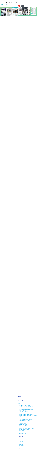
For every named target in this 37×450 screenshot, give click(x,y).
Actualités (21, 444)
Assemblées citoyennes (23, 342)
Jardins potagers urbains (25, 359)
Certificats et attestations (25, 110)
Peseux (22, 154)
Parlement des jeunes (25, 327)
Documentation (24, 225)
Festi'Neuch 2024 (22, 423)
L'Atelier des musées (25, 177)
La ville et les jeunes (25, 393)
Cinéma (22, 173)
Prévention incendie (24, 57)
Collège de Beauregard (23, 430)
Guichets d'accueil (24, 35)
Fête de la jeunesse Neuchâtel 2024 (26, 421)
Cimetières (23, 48)
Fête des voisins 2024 (23, 424)
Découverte (23, 310)
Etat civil (22, 47)
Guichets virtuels (22, 227)
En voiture (23, 138)
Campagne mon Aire (25, 326)
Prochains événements (25, 119)
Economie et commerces (23, 247)
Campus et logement (23, 301)
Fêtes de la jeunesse (25, 291)
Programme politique (25, 232)
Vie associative (24, 390)
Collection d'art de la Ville (26, 171)
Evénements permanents (25, 118)
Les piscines (23, 125)
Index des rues (24, 30)
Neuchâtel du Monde (25, 272)
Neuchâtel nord (24, 350)
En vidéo (22, 160)
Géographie (23, 149)
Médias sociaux (22, 445)
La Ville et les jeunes (23, 324)
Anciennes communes (25, 246)
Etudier (18, 287)
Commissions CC (24, 233)
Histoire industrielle (24, 145)
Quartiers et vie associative (24, 352)
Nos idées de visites (25, 150)
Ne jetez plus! (23, 94)
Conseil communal (22, 228)
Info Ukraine (23, 368)
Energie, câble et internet (25, 32)
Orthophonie (23, 75)
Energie (22, 91)
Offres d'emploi (24, 97)
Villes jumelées (23, 270)
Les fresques (23, 185)
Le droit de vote (24, 263)
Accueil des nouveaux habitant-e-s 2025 (26, 406)
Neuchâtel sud (24, 347)
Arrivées (22, 38)
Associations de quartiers (26, 354)
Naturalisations (24, 45)
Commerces (23, 249)
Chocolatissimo (24, 158)
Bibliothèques (23, 176)
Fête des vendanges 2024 (24, 429)
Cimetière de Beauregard (23, 433)
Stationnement (24, 53)
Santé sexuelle (24, 76)
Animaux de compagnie (25, 70)
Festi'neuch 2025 (22, 416)
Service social (23, 84)
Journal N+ (21, 441)
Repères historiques (25, 142)
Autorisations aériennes (25, 62)
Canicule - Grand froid (23, 100)
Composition (23, 230)
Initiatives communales (25, 264)
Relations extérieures (23, 268)
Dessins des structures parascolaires (26, 409)
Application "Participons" (23, 384)
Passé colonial (23, 147)
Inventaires (23, 305)
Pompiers (23, 58)
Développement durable (23, 89)
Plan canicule (23, 102)
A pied (22, 134)
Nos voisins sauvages (25, 192)
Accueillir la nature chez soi (26, 191)
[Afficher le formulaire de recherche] (22, 6)
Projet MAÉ (23, 292)
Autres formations (22, 300)
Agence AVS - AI (24, 87)
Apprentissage (23, 98)
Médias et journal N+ (21, 439)
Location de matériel (25, 379)
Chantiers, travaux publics (26, 24)
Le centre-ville (23, 252)
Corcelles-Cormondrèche (25, 152)
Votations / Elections (25, 389)
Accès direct (21, 105)
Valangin (22, 155)
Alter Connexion (24, 364)
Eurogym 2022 (21, 432)
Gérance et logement (25, 22)
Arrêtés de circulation (25, 52)
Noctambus (23, 133)
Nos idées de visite (24, 213)
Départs (22, 39)
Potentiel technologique (25, 285)
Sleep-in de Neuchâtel (25, 83)
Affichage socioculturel (25, 373)
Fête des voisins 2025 (23, 418)
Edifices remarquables (25, 143)
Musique (22, 172)
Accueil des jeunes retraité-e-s (24, 405)
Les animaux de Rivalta (25, 174)
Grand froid (23, 104)
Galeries (18, 403)
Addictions (23, 79)
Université (21, 296)
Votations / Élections (23, 332)
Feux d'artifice (23, 378)
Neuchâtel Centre (24, 186)
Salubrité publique (24, 56)
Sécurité (20, 50)
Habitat (20, 18)
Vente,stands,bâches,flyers (26, 377)
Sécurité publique (24, 55)
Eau (22, 31)
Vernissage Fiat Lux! (22, 427)
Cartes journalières (24, 132)
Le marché (23, 183)
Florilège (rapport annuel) (25, 178)
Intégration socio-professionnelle (27, 88)
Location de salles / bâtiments (24, 382)
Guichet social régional (25, 85)
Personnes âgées (24, 69)
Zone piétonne (23, 181)
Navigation (23, 208)
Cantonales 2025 (24, 337)
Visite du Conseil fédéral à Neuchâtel (26, 419)
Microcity (22, 253)
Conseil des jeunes (24, 329)
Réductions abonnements (26, 130)
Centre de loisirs (24, 330)
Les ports (23, 203)
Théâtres (22, 166)
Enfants (22, 67)
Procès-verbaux (24, 243)
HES (20, 295)
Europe (22, 274)
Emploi (20, 95)
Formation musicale (22, 302)
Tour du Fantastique (25, 168)
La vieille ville (23, 184)
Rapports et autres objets (26, 242)
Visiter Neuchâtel (22, 140)
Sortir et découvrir (20, 114)
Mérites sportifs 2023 (23, 425)
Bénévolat (21, 383)
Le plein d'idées (24, 331)
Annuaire (20, 226)
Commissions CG (24, 241)
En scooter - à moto (25, 137)
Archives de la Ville (22, 304)
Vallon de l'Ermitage (24, 196)
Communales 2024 (24, 338)
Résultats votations (24, 341)
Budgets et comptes (23, 275)
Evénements (23, 164)
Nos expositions (24, 308)
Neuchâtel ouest (24, 351)
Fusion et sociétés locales (26, 356)
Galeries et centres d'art (25, 169)
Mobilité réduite (24, 139)
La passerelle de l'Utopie (25, 205)
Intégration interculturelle (25, 362)
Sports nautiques (24, 207)
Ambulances (23, 60)
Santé (20, 72)
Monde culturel (24, 163)
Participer (18, 322)
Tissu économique (24, 254)
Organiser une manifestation (24, 369)
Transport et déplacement (24, 127)
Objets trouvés (24, 36)
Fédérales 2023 (24, 339)
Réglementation (22, 258)
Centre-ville (21, 180)
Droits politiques (22, 261)
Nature (20, 189)
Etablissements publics (25, 250)
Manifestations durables (25, 372)
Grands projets (24, 19)
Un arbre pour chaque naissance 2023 (26, 428)
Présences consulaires (25, 366)
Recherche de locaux (25, 257)
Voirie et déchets (24, 26)
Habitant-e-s (21, 33)
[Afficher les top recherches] (18, 6)
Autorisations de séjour (25, 43)
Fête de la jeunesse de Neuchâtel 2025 (26, 413)
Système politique (24, 267)
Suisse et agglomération (25, 271)
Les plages (23, 204)
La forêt (22, 198)
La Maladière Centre (25, 188)
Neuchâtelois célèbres (25, 146)
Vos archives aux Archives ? (26, 309)
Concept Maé (23, 68)
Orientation (23, 99)
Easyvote (22, 335)
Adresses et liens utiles (25, 80)
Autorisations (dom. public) (26, 374)
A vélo (22, 135)
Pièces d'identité (24, 41)
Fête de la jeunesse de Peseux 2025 (26, 414)
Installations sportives (25, 122)
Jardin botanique (24, 195)
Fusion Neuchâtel (22, 222)
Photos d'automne (22, 410)
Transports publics (24, 129)
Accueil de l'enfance (25, 112)
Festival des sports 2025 (23, 411)
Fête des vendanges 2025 (24, 407)
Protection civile (24, 61)
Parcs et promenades (25, 27)
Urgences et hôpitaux (25, 73)
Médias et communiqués (23, 442)
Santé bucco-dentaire (25, 77)
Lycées (20, 293)
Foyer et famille (22, 65)
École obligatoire (22, 289)
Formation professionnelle (24, 297)
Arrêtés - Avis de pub (25, 240)
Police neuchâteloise (25, 64)
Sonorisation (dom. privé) (25, 376)
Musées (22, 167)
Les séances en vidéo (25, 238)
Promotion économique (25, 255)
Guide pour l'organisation (25, 371)
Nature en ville (23, 28)
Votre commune (20, 220)
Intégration (21, 361)
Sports (20, 120)
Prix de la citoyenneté (23, 386)
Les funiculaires (24, 159)
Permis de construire (25, 23)
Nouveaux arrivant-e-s (25, 365)
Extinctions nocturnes (25, 92)
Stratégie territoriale (24, 21)
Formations (23, 317)
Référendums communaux (26, 265)
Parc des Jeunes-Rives (25, 200)
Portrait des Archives (25, 312)
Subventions (21, 381)
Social (20, 81)
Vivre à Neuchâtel (20, 16)
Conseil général (22, 234)
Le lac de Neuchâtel (23, 201)
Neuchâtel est (23, 349)
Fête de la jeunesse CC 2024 (24, 420)
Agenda (20, 116)
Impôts (22, 49)
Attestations (23, 44)
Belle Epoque (23, 156)
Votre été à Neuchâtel (25, 151)
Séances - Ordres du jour (26, 237)
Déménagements (24, 40)
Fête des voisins (24, 358)
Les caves (21, 126)
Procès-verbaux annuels (25, 245)
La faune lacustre (24, 209)
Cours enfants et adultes (25, 123)
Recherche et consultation (26, 307)
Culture (20, 161)
